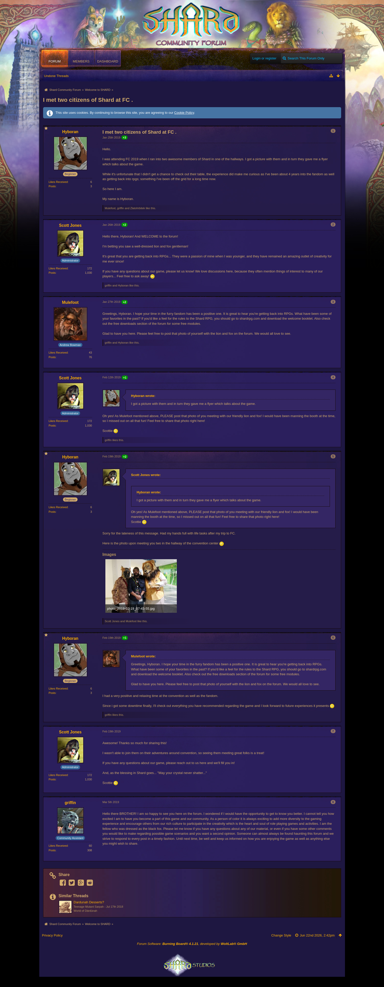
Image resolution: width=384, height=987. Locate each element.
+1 (125, 377)
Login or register (264, 58)
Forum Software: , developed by (192, 944)
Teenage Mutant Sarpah (89, 906)
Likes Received (58, 181)
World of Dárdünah (85, 910)
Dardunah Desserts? (89, 902)
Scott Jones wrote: (146, 475)
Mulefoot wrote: (143, 656)
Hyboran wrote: (143, 396)
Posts (52, 186)
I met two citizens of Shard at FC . (88, 100)
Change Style (281, 935)
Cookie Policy (184, 113)
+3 (124, 137)
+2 (124, 224)
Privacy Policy (52, 935)
